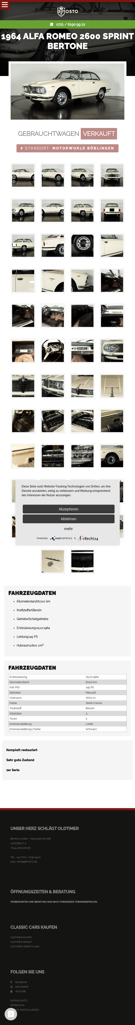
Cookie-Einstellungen (24, 1010)
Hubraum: (23, 645)
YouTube (18, 991)
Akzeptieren (68, 509)
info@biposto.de (27, 861)
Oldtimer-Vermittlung (24, 946)
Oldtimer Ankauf (21, 942)
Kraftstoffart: (25, 610)
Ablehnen (68, 519)
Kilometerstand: (27, 601)
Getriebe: (23, 619)
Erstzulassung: (26, 628)
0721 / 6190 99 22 (70, 24)
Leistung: (23, 636)
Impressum (17, 1005)
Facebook (18, 982)
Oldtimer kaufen (21, 937)
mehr (68, 528)
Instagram (19, 987)
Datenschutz (18, 1000)
